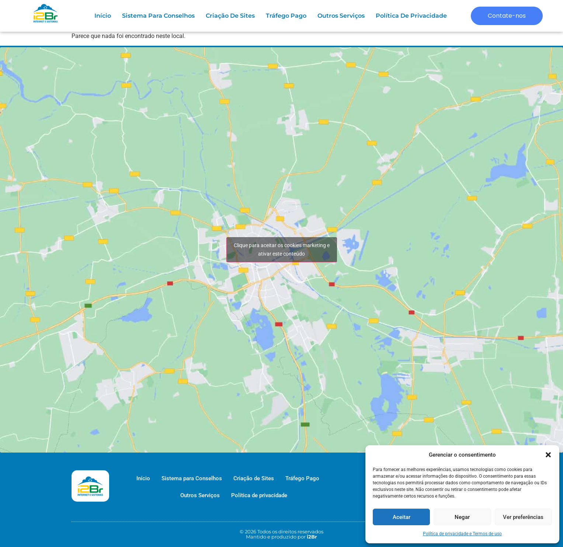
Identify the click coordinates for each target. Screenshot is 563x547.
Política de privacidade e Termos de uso (462, 533)
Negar (462, 517)
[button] (548, 454)
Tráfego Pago (286, 15)
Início (102, 15)
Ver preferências (523, 517)
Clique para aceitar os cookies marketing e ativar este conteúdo (282, 249)
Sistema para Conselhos (158, 15)
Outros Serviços (341, 15)
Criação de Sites (230, 15)
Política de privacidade (411, 15)
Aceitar (401, 517)
